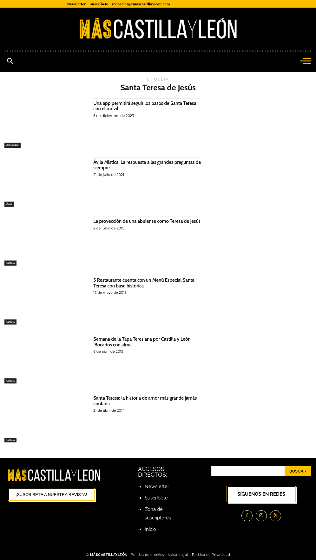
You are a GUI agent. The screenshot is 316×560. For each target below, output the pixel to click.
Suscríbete (156, 498)
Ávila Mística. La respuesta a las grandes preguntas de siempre (147, 165)
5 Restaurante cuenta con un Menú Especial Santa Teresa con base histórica (147, 283)
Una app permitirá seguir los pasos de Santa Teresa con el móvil (140, 106)
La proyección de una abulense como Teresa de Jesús (144, 224)
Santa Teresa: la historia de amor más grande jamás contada (141, 401)
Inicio (150, 529)
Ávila (9, 204)
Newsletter (157, 486)
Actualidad (12, 145)
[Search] (298, 471)
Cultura (10, 263)
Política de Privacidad (211, 555)
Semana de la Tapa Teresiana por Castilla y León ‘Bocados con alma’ (145, 342)
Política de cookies (147, 555)
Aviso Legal (178, 555)
